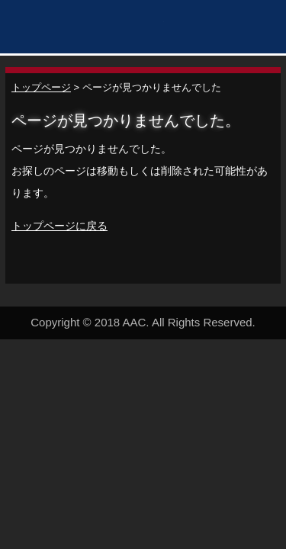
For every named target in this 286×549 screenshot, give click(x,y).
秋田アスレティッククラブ (87, 28)
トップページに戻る (59, 226)
